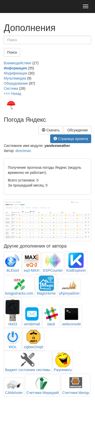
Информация (15, 68)
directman (23, 151)
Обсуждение (77, 130)
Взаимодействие (17, 63)
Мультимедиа (15, 78)
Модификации (15, 73)
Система (11, 88)
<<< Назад (12, 94)
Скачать (51, 130)
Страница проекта (70, 139)
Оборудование (16, 83)
